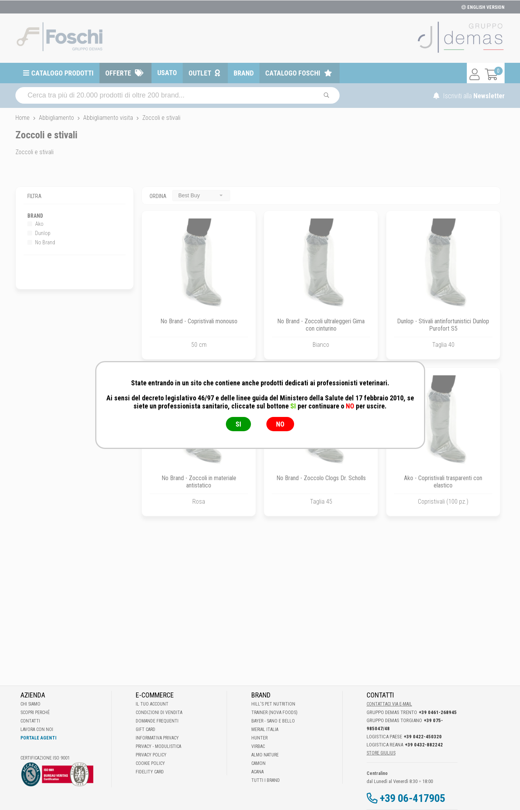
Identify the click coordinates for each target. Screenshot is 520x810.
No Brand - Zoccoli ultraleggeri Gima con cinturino (321, 325)
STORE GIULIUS (381, 753)
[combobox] (201, 195)
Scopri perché (35, 712)
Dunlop (38, 233)
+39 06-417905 (412, 798)
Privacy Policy (151, 755)
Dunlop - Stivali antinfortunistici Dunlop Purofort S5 (443, 325)
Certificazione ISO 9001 (45, 758)
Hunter (259, 738)
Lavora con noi (36, 729)
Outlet (199, 73)
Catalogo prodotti (62, 73)
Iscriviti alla (469, 96)
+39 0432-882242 (424, 745)
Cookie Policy (150, 763)
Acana (257, 772)
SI (238, 424)
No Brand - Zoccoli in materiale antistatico (199, 481)
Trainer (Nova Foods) (274, 712)
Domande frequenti (157, 721)
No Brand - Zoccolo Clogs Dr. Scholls (321, 478)
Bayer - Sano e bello (273, 721)
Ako (35, 224)
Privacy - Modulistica (158, 746)
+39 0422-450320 (423, 736)
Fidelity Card (150, 772)
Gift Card (145, 729)
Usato (167, 73)
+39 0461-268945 (438, 712)
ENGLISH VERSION (483, 7)
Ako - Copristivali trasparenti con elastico (443, 481)
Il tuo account (152, 704)
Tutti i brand (265, 780)
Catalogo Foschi (292, 73)
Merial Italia (264, 729)
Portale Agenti (38, 738)
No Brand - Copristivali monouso (198, 321)
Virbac (258, 746)
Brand (244, 73)
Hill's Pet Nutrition (273, 704)
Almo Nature (265, 755)
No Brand (41, 242)
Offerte (118, 73)
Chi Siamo (30, 704)
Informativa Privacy (157, 738)
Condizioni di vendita (159, 712)
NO (280, 424)
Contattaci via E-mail (389, 704)
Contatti (30, 721)
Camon (258, 763)
